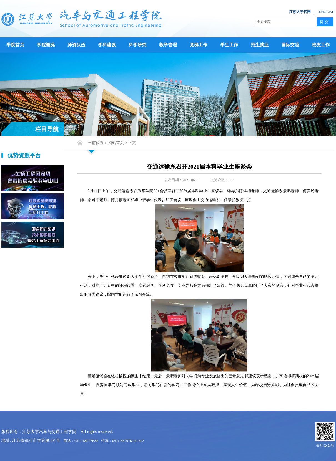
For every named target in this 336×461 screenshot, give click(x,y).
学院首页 (15, 44)
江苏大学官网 (300, 12)
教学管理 (168, 44)
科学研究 (137, 44)
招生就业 (260, 44)
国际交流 (290, 44)
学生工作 (229, 44)
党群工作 (198, 44)
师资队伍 (76, 44)
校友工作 (321, 44)
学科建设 (107, 44)
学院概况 (46, 44)
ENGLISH (327, 12)
